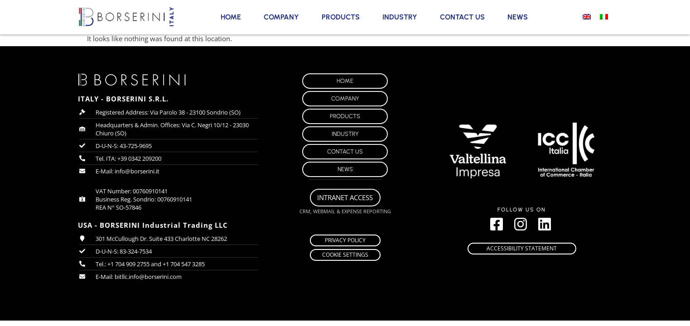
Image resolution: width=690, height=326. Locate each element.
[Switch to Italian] (604, 16)
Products (341, 17)
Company (281, 17)
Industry (399, 17)
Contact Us (462, 17)
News (517, 17)
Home (231, 17)
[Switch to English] (586, 16)
